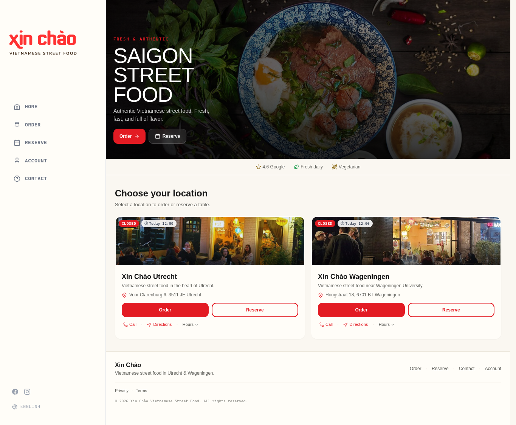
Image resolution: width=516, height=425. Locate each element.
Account (30, 160)
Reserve (30, 142)
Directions (159, 324)
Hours (191, 324)
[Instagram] (27, 392)
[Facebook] (15, 392)
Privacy (122, 390)
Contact (30, 178)
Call (129, 324)
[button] (210, 277)
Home (26, 106)
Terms (141, 390)
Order (27, 124)
